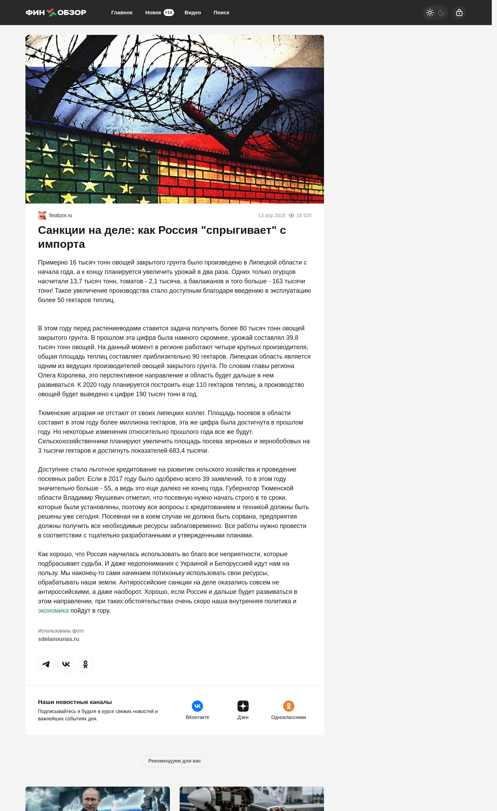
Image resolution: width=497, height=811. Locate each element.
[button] (46, 664)
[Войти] (459, 13)
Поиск (221, 12)
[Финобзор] (55, 12)
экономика (53, 610)
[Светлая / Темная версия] (435, 13)
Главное (122, 12)
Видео (193, 12)
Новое (159, 12)
